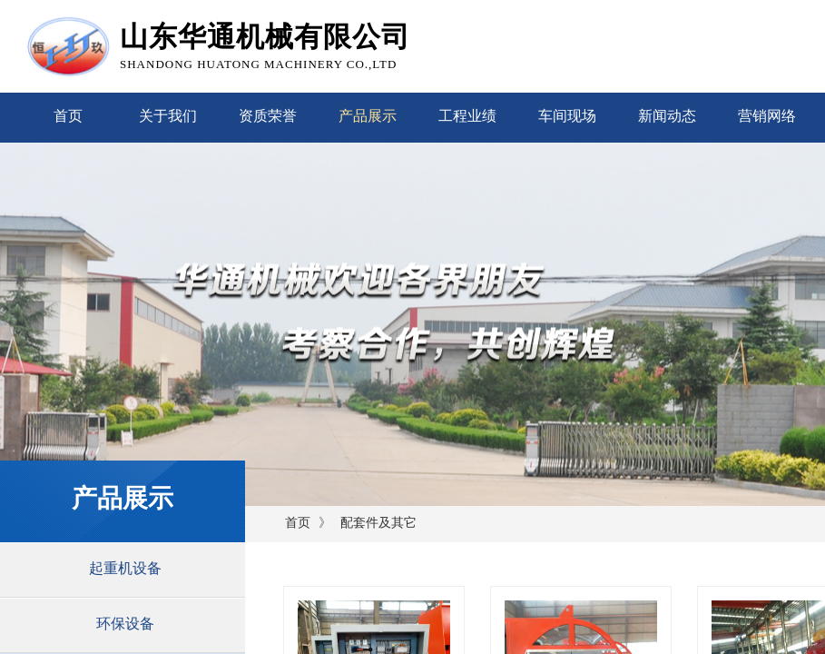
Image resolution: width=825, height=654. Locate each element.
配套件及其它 (378, 523)
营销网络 (767, 116)
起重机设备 (125, 568)
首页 (68, 116)
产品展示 (368, 116)
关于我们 (168, 116)
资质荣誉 (268, 116)
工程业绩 (467, 116)
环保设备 (125, 623)
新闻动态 (667, 116)
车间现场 (567, 116)
